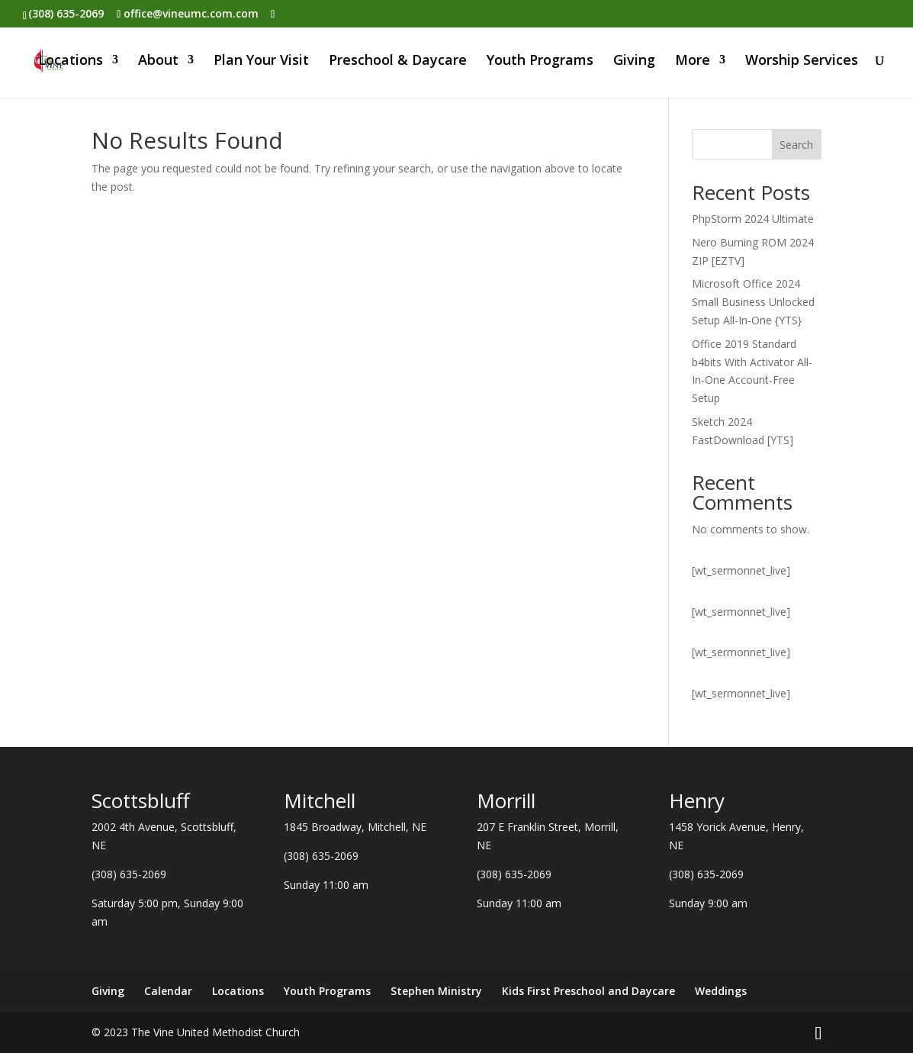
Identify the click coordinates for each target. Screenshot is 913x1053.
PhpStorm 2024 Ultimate (753, 218)
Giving (634, 63)
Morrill (506, 800)
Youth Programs (540, 63)
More (692, 63)
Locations (70, 63)
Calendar (168, 991)
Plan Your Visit (261, 63)
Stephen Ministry (436, 991)
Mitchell (319, 800)
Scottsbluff (141, 800)
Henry (697, 800)
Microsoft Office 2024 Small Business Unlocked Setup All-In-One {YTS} (753, 301)
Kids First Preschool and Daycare (588, 991)
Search (796, 144)
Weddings (721, 991)
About (158, 63)
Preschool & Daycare (398, 63)
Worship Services (801, 63)
